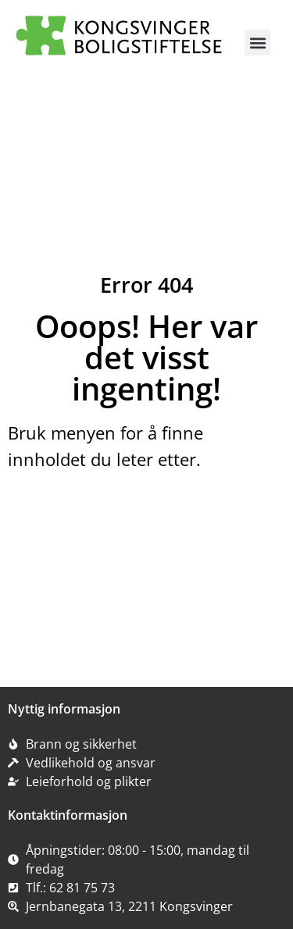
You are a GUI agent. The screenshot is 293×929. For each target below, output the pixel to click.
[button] (257, 42)
